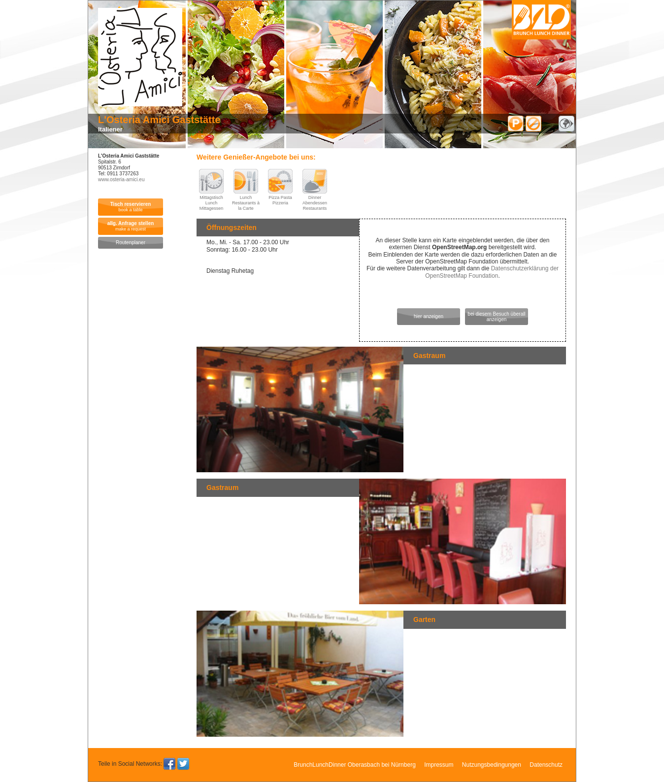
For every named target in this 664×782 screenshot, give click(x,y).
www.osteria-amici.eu (121, 179)
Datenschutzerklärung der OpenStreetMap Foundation (492, 272)
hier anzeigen (428, 316)
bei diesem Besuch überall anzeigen (496, 316)
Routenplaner (130, 242)
